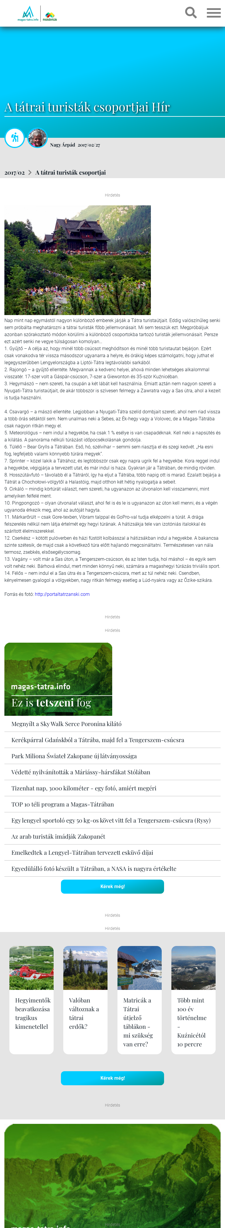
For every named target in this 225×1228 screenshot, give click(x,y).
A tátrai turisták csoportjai (70, 172)
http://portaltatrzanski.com (62, 594)
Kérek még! (112, 886)
